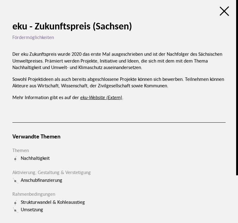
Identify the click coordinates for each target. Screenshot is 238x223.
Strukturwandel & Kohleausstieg (53, 202)
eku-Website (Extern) (101, 97)
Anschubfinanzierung (41, 180)
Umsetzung (32, 209)
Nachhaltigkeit (35, 158)
